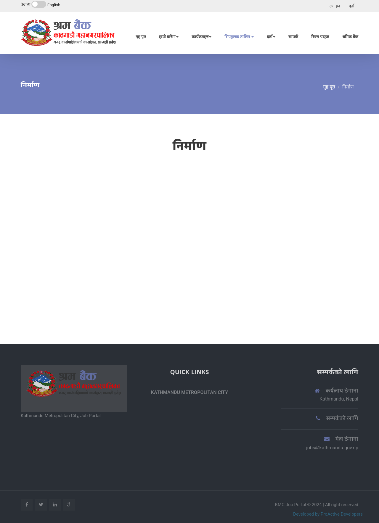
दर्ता (351, 6)
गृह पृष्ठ (141, 36)
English (53, 4)
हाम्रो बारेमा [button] (169, 36)
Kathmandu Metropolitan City (189, 392)
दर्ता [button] (271, 36)
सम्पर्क (293, 36)
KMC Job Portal (291, 504)
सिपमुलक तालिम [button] (239, 36)
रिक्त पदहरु (320, 36)
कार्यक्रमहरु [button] (201, 36)
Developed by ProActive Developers (328, 514)
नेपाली (25, 4)
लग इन (335, 6)
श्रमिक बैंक (350, 36)
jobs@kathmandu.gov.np (332, 448)
